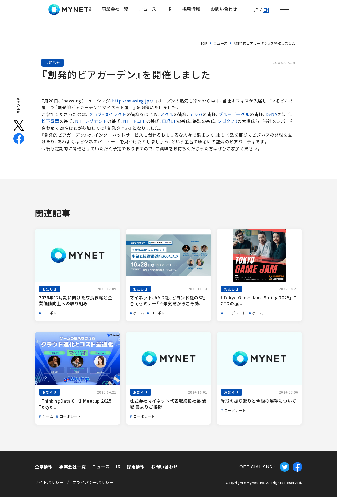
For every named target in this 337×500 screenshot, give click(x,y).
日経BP (169, 124)
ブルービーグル (234, 117)
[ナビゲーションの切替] (325, 11)
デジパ (195, 117)
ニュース (220, 46)
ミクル (167, 117)
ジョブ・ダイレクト (108, 117)
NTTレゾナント (91, 124)
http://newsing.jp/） (133, 104)
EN (306, 11)
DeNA (271, 117)
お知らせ (52, 66)
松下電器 (50, 124)
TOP (204, 46)
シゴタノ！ (227, 124)
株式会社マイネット (33, 11)
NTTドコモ (134, 124)
